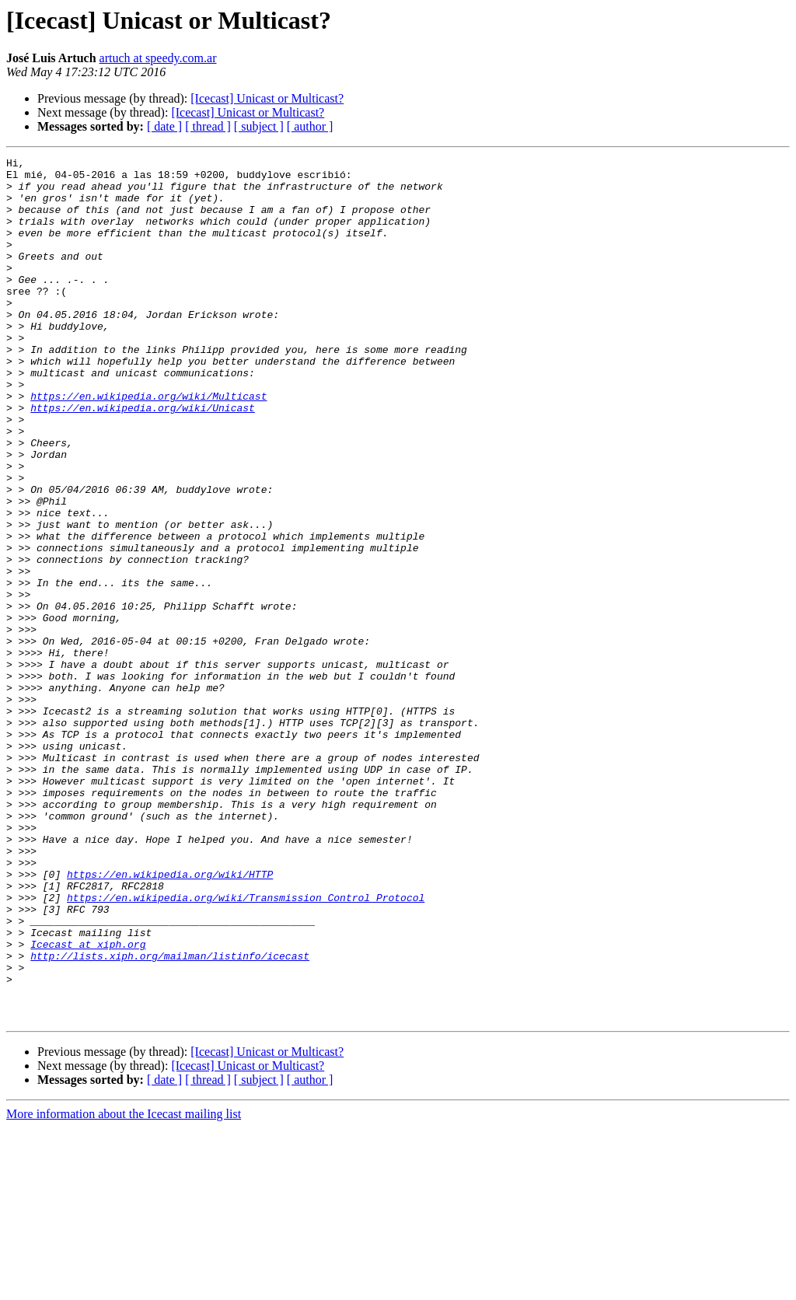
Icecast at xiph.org (87, 1103)
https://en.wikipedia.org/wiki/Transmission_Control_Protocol (245, 1047)
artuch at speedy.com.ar (158, 58)
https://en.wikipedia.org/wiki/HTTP (170, 1019)
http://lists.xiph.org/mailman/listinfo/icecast (169, 1117)
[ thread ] (208, 126)
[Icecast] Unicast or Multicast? (267, 98)
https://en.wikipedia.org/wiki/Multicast (148, 445)
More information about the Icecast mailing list (123, 1286)
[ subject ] (259, 126)
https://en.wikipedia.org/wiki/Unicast (142, 459)
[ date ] (164, 126)
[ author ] (310, 126)
